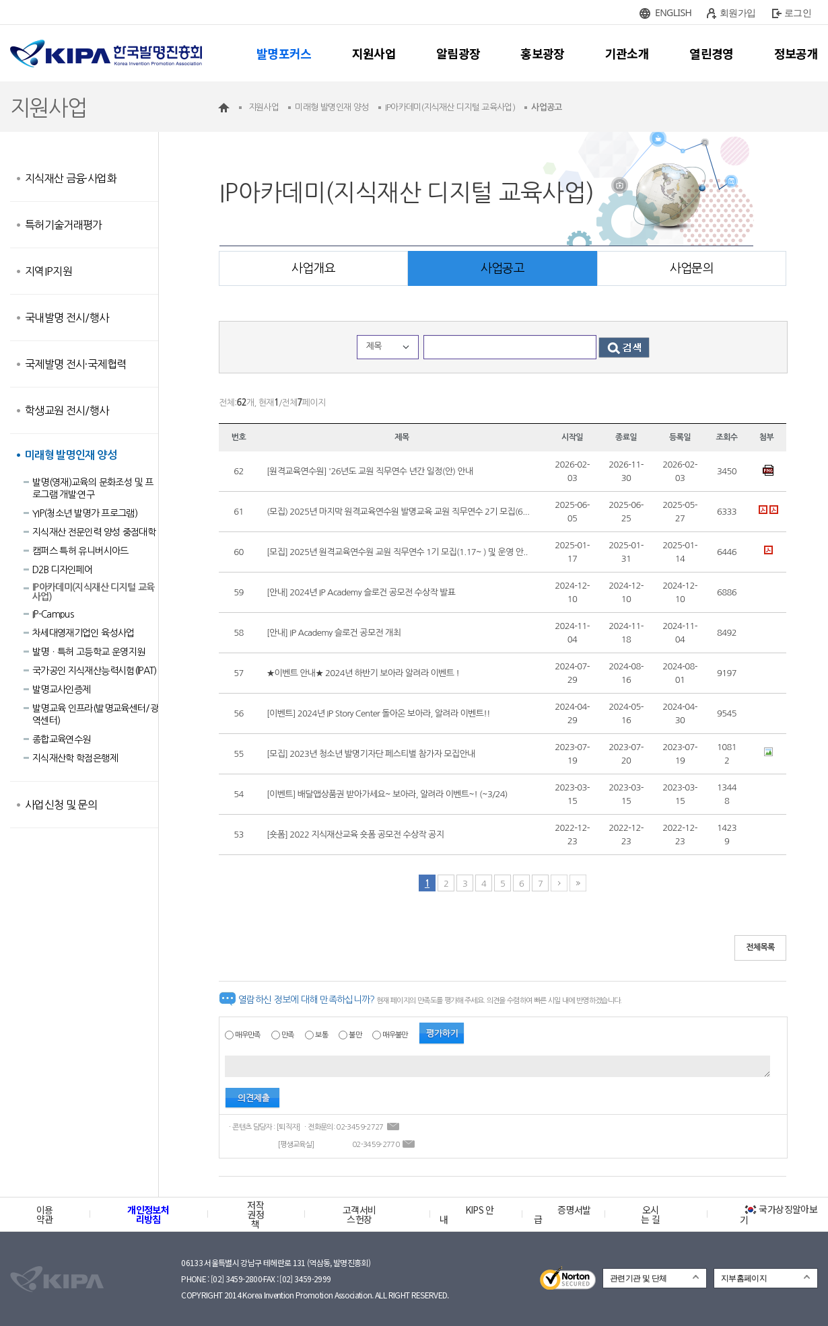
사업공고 (502, 268)
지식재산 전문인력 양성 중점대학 (94, 532)
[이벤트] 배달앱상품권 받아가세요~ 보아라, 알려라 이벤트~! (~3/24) (387, 794)
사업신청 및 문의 (61, 804)
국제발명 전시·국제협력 (75, 364)
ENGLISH (673, 12)
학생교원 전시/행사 (67, 410)
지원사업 (374, 53)
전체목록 (760, 947)
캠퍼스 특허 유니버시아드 (80, 551)
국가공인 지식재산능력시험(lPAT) (94, 670)
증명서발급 (562, 1214)
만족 (287, 1035)
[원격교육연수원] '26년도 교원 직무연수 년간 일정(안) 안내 (370, 471)
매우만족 (247, 1035)
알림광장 (458, 53)
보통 (321, 1035)
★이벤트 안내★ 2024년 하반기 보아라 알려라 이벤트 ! (363, 673)
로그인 (797, 12)
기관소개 (627, 53)
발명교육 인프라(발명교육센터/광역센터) (95, 714)
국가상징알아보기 (778, 1214)
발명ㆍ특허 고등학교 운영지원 (88, 652)
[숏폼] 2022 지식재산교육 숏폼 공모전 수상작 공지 (355, 834)
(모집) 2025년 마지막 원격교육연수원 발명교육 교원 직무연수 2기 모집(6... (398, 511)
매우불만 (394, 1035)
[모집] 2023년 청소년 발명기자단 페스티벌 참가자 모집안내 (371, 753)
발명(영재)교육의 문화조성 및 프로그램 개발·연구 (92, 488)
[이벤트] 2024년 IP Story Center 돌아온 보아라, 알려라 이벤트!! (378, 713)
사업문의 (692, 268)
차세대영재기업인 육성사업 (83, 633)
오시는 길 (650, 1214)
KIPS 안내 (467, 1214)
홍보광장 (542, 53)
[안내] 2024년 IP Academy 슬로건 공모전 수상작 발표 (361, 592)
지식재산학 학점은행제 (75, 758)
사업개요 (313, 268)
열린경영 (711, 53)
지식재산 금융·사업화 (70, 178)
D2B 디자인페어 (62, 570)
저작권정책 (255, 1214)
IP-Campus (52, 614)
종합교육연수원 (61, 739)
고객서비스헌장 (359, 1214)
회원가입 (737, 12)
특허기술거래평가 (63, 224)
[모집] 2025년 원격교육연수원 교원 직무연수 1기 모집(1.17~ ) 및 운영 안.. (397, 552)
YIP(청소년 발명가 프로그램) (84, 513)
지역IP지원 (48, 271)
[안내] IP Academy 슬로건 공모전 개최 (334, 632)
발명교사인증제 (61, 689)
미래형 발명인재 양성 (70, 455)
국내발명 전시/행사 (67, 317)
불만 (355, 1035)
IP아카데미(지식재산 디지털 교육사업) (93, 592)
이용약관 (44, 1214)
